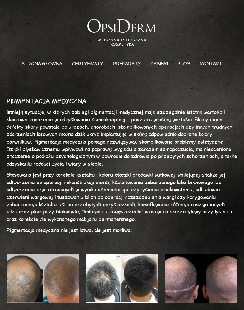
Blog (184, 64)
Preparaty (127, 64)
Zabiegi (159, 64)
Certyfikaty (87, 64)
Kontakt (211, 64)
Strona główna (42, 64)
